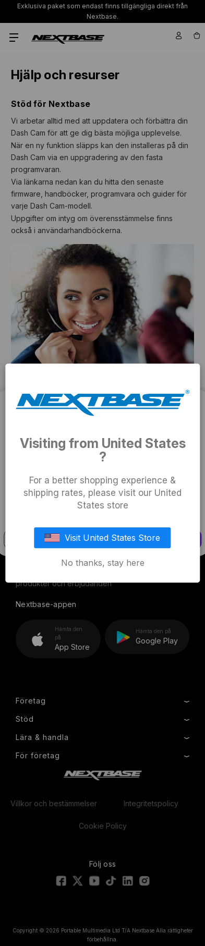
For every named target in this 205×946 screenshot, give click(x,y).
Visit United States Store (103, 537)
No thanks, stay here (102, 563)
